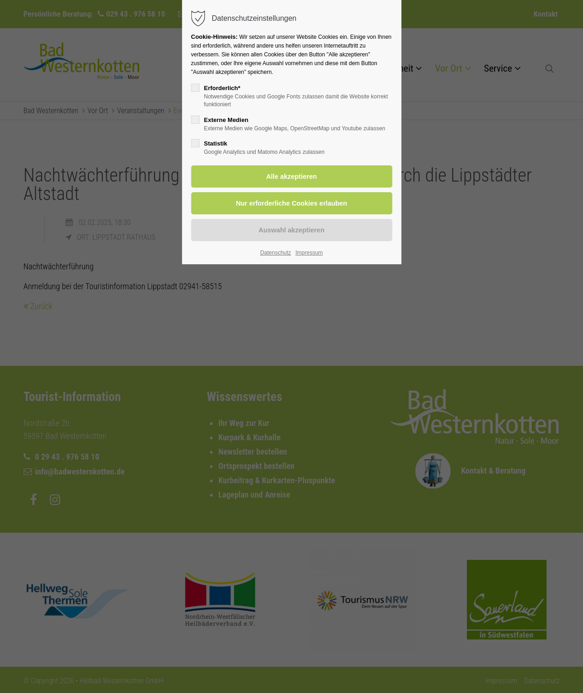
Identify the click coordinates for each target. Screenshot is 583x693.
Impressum (309, 252)
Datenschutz (275, 252)
